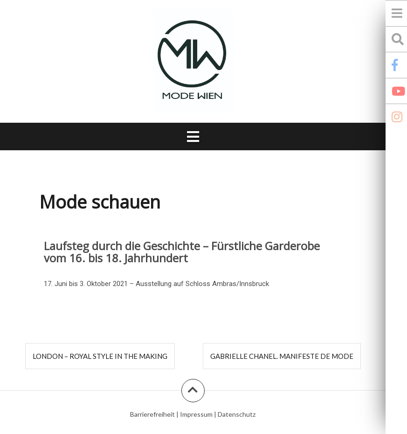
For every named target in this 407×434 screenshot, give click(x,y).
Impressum (196, 414)
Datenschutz (236, 414)
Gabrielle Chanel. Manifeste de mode (281, 356)
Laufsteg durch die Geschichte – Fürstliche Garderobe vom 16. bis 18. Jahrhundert (182, 252)
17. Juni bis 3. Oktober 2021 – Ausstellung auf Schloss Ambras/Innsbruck (156, 284)
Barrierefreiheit (152, 414)
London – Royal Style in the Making (100, 356)
